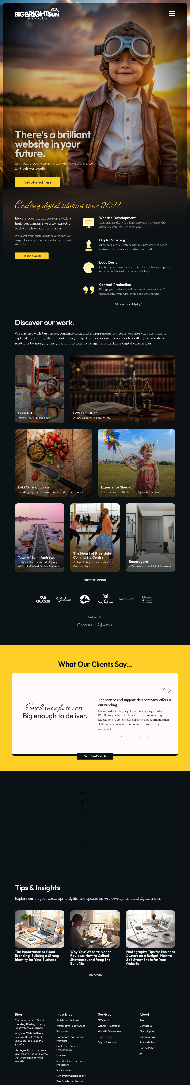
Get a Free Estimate (95, 756)
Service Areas (147, 1037)
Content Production (109, 1025)
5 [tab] (139, 736)
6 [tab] (143, 736)
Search (143, 1020)
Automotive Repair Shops (70, 1025)
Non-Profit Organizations (71, 1075)
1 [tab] (121, 736)
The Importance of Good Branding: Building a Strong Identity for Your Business (30, 1024)
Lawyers (61, 1055)
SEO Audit (104, 1020)
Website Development (110, 1031)
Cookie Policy (147, 1048)
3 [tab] (130, 736)
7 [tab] (148, 736)
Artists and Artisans (67, 1020)
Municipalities (64, 1070)
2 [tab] (126, 736)
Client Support (148, 1031)
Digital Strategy (107, 1042)
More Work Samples (95, 579)
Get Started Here (37, 182)
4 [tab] (135, 736)
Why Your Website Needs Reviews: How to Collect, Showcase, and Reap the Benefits (29, 1039)
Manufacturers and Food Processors (70, 1062)
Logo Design (105, 1037)
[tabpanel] (135, 714)
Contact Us (146, 1025)
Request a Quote (31, 256)
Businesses (62, 1031)
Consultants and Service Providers (70, 1038)
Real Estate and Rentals (69, 1081)
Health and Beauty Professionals (67, 1048)
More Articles (95, 975)
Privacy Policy (147, 1042)
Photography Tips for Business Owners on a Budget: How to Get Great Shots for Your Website (32, 1055)
